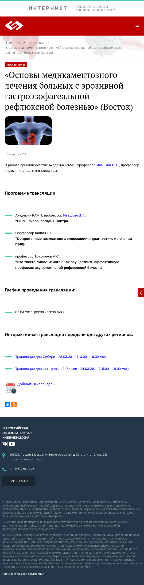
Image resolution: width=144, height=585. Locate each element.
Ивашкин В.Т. (107, 165)
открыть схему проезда (26, 459)
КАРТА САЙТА (18, 480)
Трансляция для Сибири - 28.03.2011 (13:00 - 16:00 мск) (61, 357)
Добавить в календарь (29, 384)
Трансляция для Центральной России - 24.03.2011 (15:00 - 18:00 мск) (72, 369)
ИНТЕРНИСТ (50, 8)
